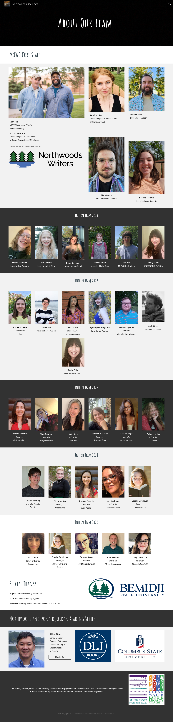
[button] (170, 4)
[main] (86, 23)
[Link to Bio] (60, 657)
